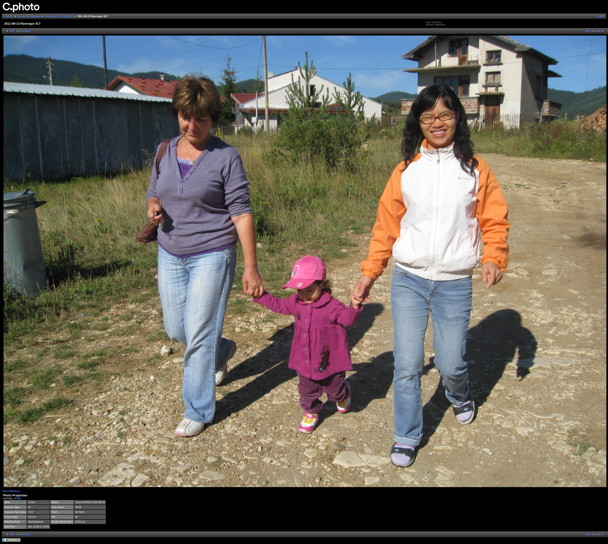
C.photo (8, 16)
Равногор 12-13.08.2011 (58, 16)
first (12, 31)
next (587, 31)
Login (601, 16)
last (598, 31)
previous (26, 31)
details (17, 498)
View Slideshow (11, 491)
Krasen (21, 16)
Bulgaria (35, 16)
